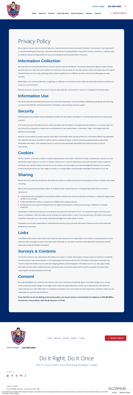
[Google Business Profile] (8, 376)
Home (49, 338)
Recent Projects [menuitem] (77, 13)
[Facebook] (12, 376)
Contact (82, 338)
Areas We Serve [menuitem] (63, 13)
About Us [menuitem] (42, 13)
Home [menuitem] (34, 13)
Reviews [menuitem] (89, 13)
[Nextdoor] (21, 376)
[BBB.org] (25, 376)
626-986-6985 (114, 6)
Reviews (74, 338)
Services (66, 338)
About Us (57, 338)
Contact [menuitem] (98, 13)
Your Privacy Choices (31, 389)
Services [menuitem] (51, 13)
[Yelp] (17, 376)
